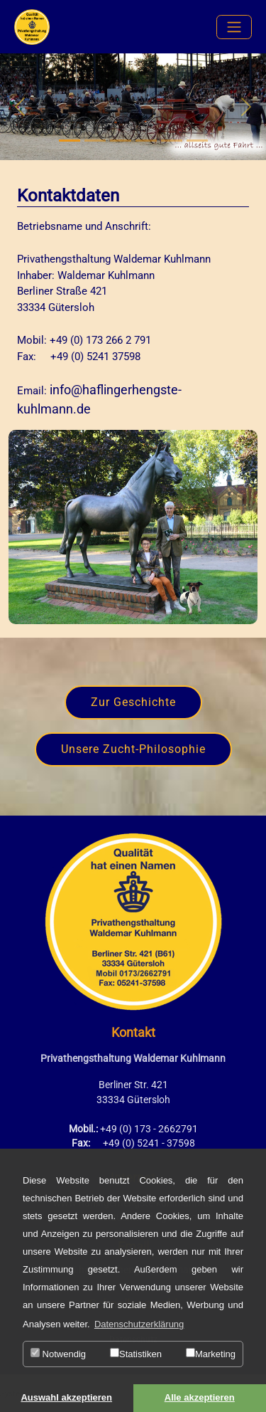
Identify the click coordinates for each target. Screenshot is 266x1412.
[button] (20, 106)
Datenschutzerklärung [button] (139, 1324)
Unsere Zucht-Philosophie (133, 749)
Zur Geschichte (133, 702)
